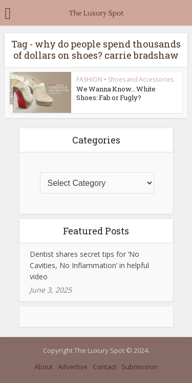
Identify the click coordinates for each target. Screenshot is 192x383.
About (43, 366)
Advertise (73, 366)
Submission (139, 366)
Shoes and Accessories (141, 79)
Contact (104, 366)
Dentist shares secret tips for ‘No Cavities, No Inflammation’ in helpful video (89, 265)
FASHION (89, 79)
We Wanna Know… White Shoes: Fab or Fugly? (116, 93)
